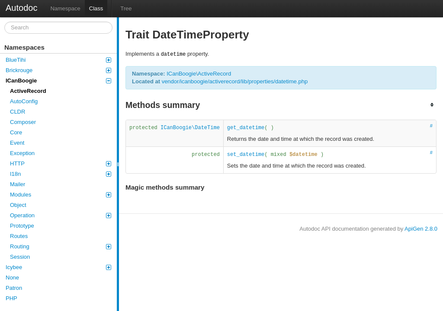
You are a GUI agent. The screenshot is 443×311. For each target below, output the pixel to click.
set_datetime (245, 155)
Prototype (22, 225)
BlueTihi (58, 60)
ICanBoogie (58, 80)
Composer (23, 122)
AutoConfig (24, 101)
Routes (19, 236)
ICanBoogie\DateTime (190, 128)
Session (20, 257)
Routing (60, 246)
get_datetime (245, 128)
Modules (60, 194)
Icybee (58, 267)
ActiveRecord (28, 91)
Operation (60, 215)
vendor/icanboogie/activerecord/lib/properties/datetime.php (235, 81)
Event (17, 143)
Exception (22, 153)
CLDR (17, 111)
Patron (14, 288)
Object (18, 205)
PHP (11, 298)
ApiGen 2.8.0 (420, 228)
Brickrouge (58, 70)
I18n (60, 174)
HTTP (60, 163)
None (12, 277)
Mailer (17, 184)
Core (16, 132)
